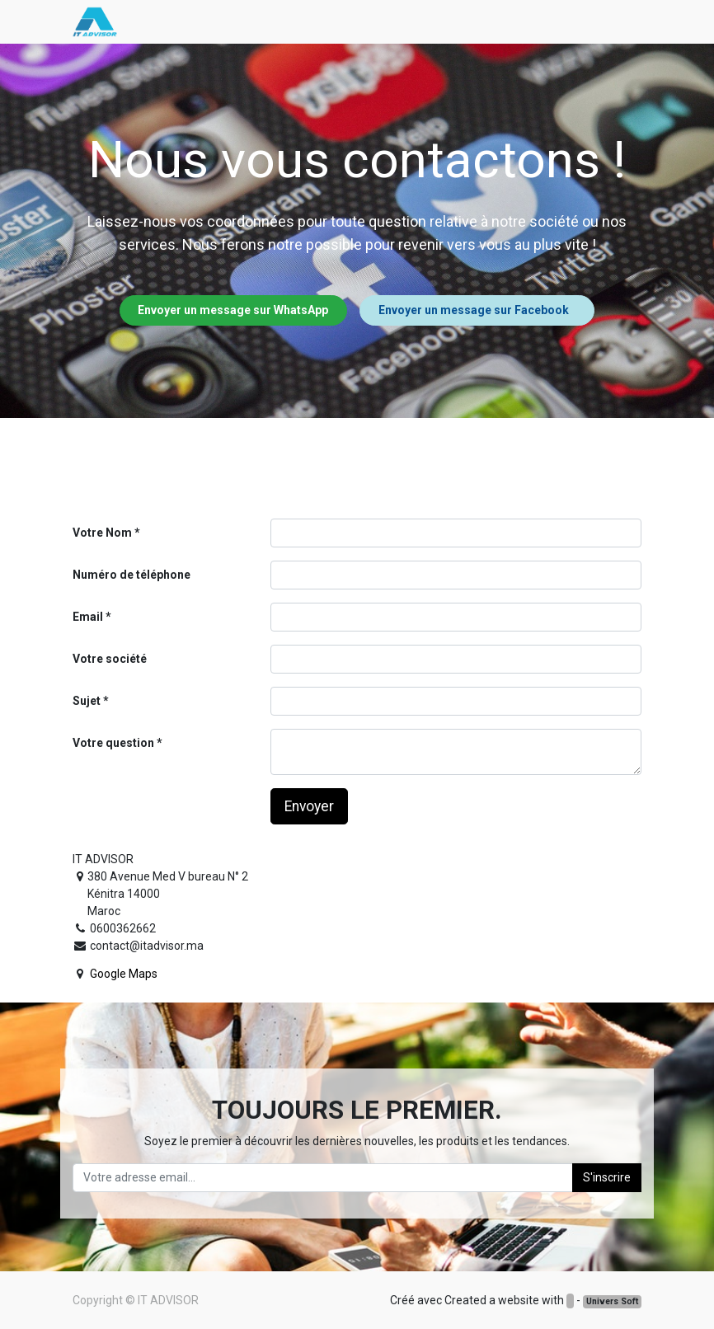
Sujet (87, 700)
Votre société (110, 658)
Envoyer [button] (309, 806)
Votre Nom (102, 532)
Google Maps (123, 973)
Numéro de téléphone (131, 574)
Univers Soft (612, 1301)
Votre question (113, 742)
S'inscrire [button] (607, 1177)
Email (88, 616)
